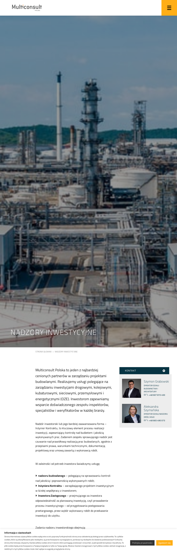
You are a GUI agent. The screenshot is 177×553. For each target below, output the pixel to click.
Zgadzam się (164, 543)
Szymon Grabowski (156, 381)
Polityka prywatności (142, 543)
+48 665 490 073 (155, 420)
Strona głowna (43, 352)
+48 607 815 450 (156, 395)
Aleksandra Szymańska (151, 408)
